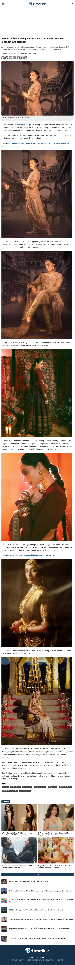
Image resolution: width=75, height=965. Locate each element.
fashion (5, 787)
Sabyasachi (52, 787)
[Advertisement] (37, 20)
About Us (60, 960)
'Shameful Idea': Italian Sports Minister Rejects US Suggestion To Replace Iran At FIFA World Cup (41, 900)
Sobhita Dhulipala (25, 125)
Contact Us (49, 960)
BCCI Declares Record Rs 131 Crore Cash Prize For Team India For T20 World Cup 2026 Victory (39, 929)
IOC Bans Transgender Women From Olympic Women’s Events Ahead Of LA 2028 (37, 910)
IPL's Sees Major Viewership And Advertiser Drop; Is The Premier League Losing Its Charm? (40, 891)
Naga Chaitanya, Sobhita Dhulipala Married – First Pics (32, 555)
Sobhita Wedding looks (10, 791)
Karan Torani (27, 787)
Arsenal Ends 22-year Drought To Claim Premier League (28, 881)
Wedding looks (25, 791)
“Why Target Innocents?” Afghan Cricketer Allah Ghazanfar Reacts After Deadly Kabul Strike (41, 919)
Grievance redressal (34, 960)
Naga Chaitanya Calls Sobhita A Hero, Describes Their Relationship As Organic (55, 867)
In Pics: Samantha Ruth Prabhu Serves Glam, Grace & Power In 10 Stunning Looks (17, 834)
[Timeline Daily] (37, 950)
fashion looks (15, 787)
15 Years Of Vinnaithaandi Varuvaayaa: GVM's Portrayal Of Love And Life (17, 867)
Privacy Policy (17, 960)
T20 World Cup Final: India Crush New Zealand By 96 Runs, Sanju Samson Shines (37, 938)
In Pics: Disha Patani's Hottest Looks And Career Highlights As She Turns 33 (55, 834)
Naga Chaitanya (40, 787)
